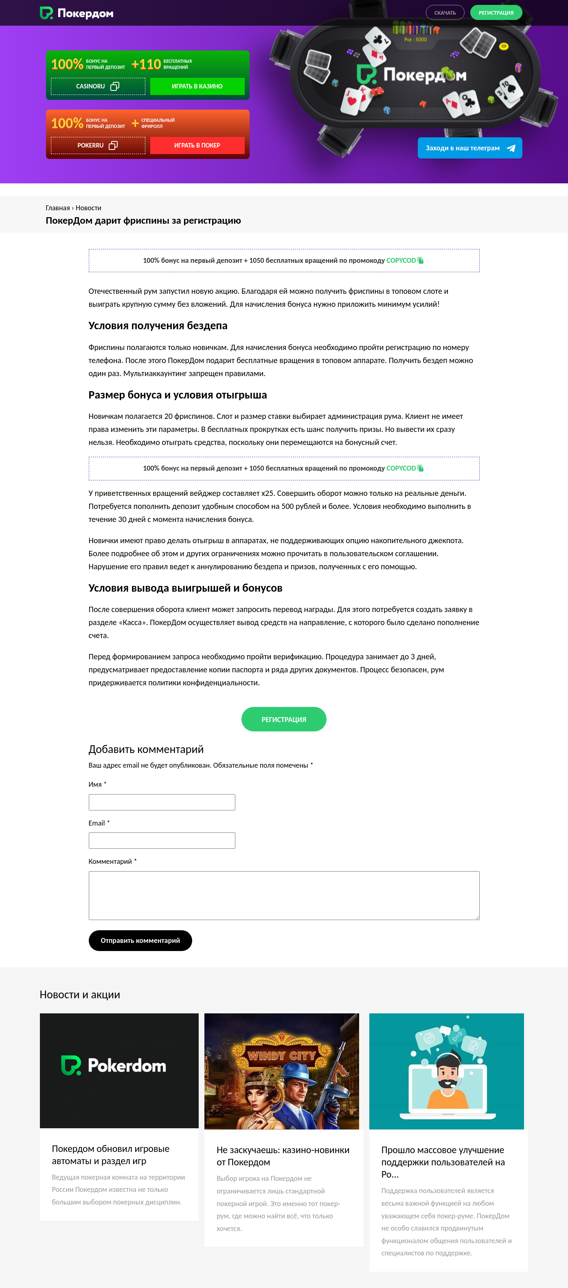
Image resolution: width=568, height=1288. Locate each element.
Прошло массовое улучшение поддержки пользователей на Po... (443, 1162)
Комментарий (113, 861)
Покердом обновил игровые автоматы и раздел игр (111, 1155)
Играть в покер (197, 145)
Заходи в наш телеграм (463, 147)
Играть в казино (197, 86)
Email (99, 823)
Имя (98, 784)
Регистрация (496, 12)
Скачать (445, 12)
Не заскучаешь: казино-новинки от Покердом (283, 1156)
